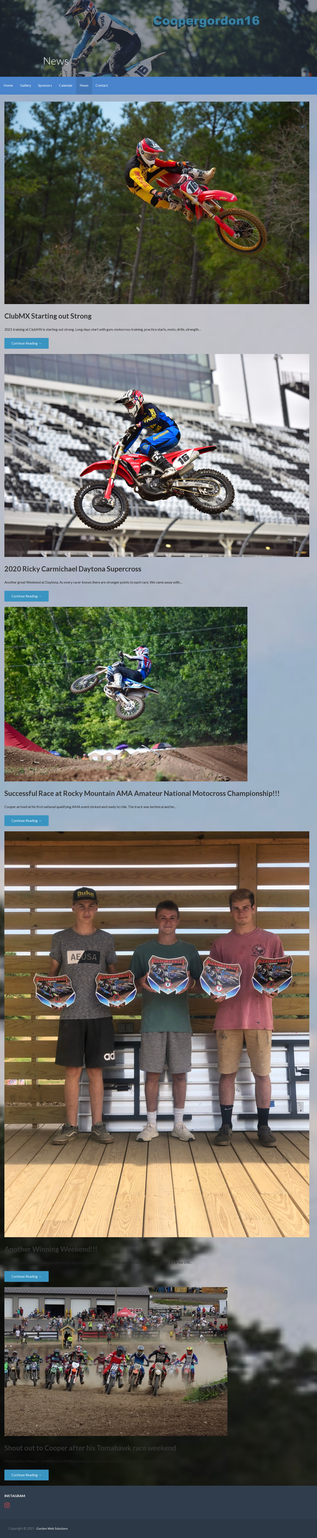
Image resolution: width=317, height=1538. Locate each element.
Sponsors (45, 85)
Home (8, 85)
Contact (102, 85)
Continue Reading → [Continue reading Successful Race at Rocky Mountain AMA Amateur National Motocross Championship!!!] (26, 821)
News (84, 85)
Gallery (25, 85)
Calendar (66, 85)
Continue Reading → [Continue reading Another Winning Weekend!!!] (26, 1276)
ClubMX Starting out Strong (48, 316)
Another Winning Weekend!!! (51, 1249)
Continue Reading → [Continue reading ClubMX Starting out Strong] (26, 343)
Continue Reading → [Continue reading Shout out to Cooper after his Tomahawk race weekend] (26, 1475)
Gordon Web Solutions (52, 1528)
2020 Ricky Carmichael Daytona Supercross (72, 568)
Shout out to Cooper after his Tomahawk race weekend (90, 1447)
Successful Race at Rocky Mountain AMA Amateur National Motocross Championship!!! (142, 793)
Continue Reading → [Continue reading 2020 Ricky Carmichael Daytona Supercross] (26, 596)
